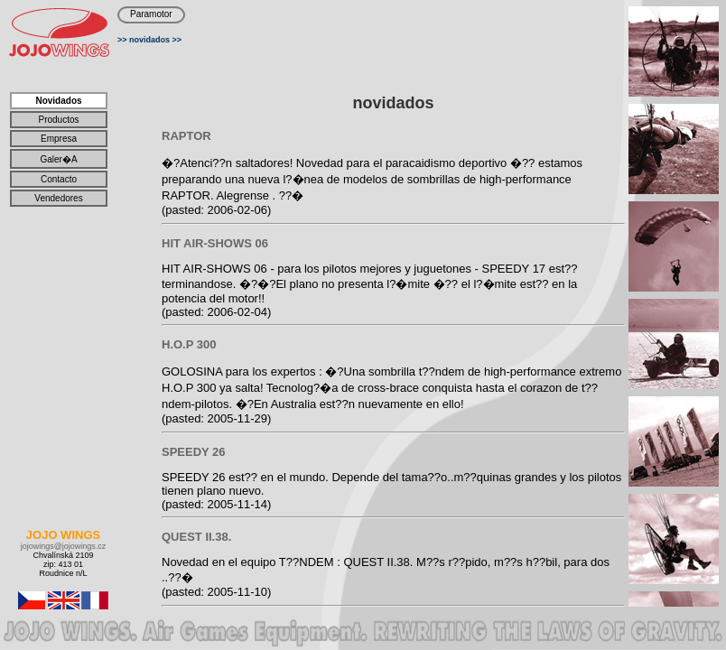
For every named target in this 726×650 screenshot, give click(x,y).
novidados (149, 39)
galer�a (58, 159)
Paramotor (151, 14)
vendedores (58, 198)
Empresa (59, 139)
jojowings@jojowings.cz (64, 546)
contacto (59, 179)
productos (58, 120)
